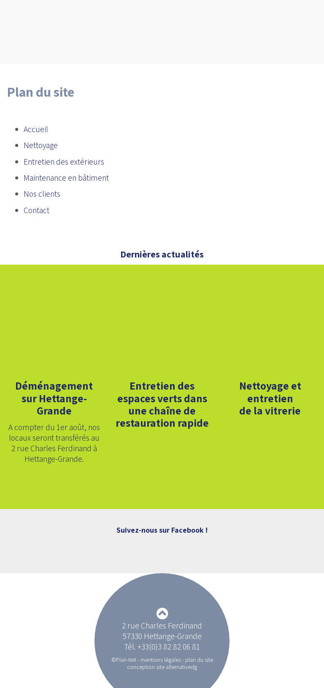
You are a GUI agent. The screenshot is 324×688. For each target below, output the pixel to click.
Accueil (36, 129)
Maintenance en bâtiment (66, 177)
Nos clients (42, 193)
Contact (36, 210)
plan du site (199, 660)
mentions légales (160, 660)
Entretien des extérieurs (64, 161)
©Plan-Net (123, 660)
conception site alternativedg (162, 667)
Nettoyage (41, 145)
